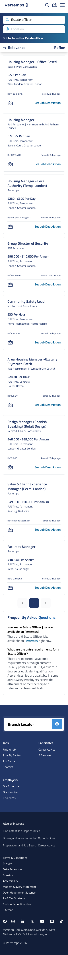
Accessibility (10, 881)
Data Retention (12, 869)
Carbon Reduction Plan (17, 904)
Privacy (7, 863)
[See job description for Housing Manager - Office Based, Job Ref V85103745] (48, 103)
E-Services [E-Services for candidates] (44, 755)
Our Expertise (11, 786)
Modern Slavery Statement (19, 887)
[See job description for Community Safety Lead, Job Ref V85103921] (48, 342)
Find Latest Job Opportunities (21, 831)
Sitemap (8, 910)
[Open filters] (59, 48)
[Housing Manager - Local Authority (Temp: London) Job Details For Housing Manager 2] (34, 183)
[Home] (16, 5)
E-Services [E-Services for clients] (9, 798)
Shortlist (8, 767)
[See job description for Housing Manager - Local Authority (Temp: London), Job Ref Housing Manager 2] (48, 227)
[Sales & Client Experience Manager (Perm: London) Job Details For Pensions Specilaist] (34, 486)
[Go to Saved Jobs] (54, 4)
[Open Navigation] (62, 5)
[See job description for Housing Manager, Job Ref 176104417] (48, 164)
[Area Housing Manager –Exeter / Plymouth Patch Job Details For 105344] (34, 361)
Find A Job (9, 749)
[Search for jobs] (47, 5)
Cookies (8, 875)
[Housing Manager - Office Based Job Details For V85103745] (32, 62)
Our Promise (10, 792)
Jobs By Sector (12, 755)
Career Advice (46, 749)
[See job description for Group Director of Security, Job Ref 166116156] (48, 284)
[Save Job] (10, 103)
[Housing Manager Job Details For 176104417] (20, 120)
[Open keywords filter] (34, 20)
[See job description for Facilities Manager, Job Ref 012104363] (48, 588)
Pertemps (31, 641)
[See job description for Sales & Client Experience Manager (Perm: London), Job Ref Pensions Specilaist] (48, 530)
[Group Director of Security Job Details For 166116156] (27, 243)
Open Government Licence (19, 892)
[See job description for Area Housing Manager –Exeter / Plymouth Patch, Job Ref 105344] (48, 405)
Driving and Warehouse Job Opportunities (29, 838)
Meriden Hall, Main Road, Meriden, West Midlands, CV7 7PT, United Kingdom (29, 932)
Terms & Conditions (15, 858)
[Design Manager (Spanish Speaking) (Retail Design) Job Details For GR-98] (34, 424)
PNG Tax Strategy (14, 898)
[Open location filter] (34, 29)
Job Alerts (9, 761)
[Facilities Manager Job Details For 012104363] (21, 547)
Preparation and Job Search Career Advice (29, 845)
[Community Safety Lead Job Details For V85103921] (25, 301)
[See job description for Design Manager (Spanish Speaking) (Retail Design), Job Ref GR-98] (48, 467)
